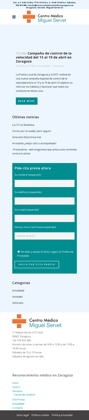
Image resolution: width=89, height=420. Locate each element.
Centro (16, 387)
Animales (17, 296)
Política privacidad (62, 415)
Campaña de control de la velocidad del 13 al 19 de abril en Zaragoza (44, 57)
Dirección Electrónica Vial (26, 137)
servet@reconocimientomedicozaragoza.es (50, 5)
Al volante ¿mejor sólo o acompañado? (34, 143)
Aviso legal (23, 415)
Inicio (15, 383)
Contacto (17, 408)
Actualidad (44, 66)
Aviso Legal (50, 251)
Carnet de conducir (25, 394)
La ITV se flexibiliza (23, 125)
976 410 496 (21, 5)
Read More (26, 101)
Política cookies (40, 415)
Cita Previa (18, 399)
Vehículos (17, 303)
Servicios (17, 391)
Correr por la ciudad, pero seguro (31, 131)
